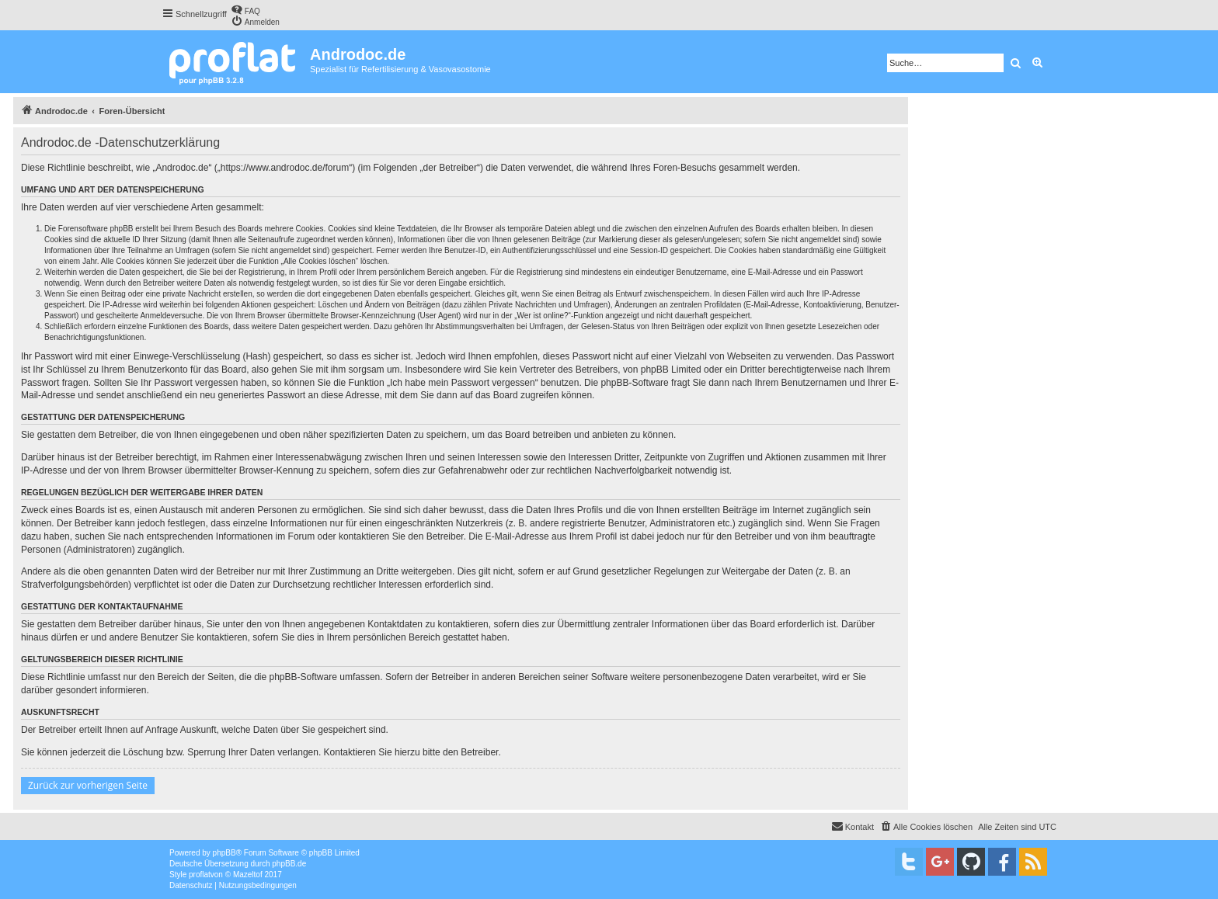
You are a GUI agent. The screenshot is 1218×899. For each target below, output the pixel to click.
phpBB (224, 853)
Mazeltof (248, 874)
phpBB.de (289, 863)
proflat (200, 874)
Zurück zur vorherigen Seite (88, 785)
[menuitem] (245, 10)
